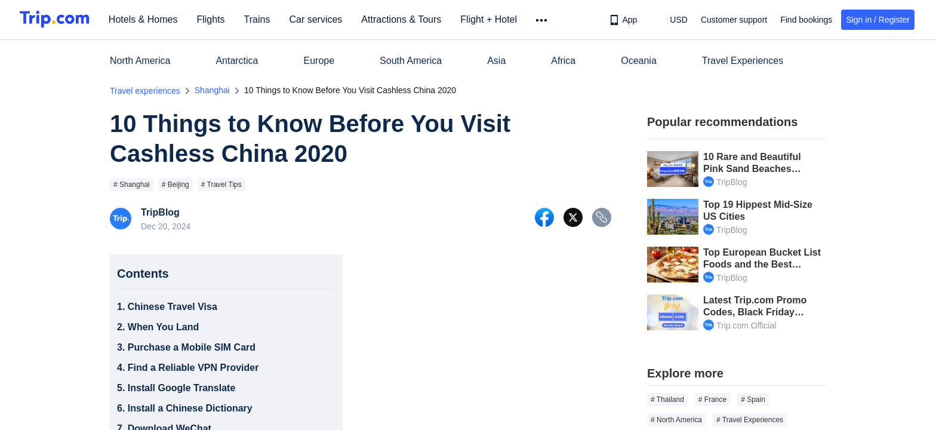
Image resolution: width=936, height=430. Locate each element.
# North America (676, 420)
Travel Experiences (742, 61)
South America (411, 61)
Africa (563, 61)
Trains (261, 19)
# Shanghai (131, 184)
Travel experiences (145, 91)
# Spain (753, 399)
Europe (319, 61)
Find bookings (806, 19)
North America (140, 61)
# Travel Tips (221, 184)
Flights (215, 19)
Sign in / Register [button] (878, 19)
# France (712, 399)
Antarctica (236, 61)
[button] (670, 20)
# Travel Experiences (749, 420)
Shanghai (212, 90)
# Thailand (667, 399)
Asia (496, 61)
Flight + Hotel (492, 19)
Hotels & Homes (146, 19)
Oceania (639, 61)
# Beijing (175, 184)
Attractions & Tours (405, 19)
